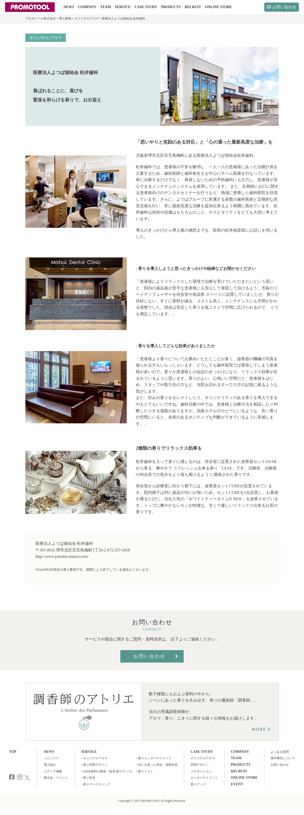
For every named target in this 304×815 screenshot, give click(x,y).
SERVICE (123, 7)
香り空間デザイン (95, 765)
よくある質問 (280, 752)
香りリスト (145, 771)
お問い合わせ (284, 7)
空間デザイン (200, 765)
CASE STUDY (146, 7)
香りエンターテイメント (155, 758)
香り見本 (89, 777)
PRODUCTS (171, 7)
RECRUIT (193, 7)
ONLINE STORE (218, 7)
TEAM (105, 7)
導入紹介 (50, 765)
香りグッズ (198, 784)
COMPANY (87, 7)
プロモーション (201, 771)
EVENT (237, 784)
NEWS (69, 7)
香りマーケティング (96, 784)
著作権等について (283, 758)
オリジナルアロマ (45, 38)
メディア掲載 (53, 771)
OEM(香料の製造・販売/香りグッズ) (107, 771)
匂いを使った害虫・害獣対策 (158, 765)
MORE (259, 729)
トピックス (51, 758)
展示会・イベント (56, 777)
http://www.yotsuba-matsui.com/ (62, 556)
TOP (12, 752)
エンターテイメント (204, 777)
